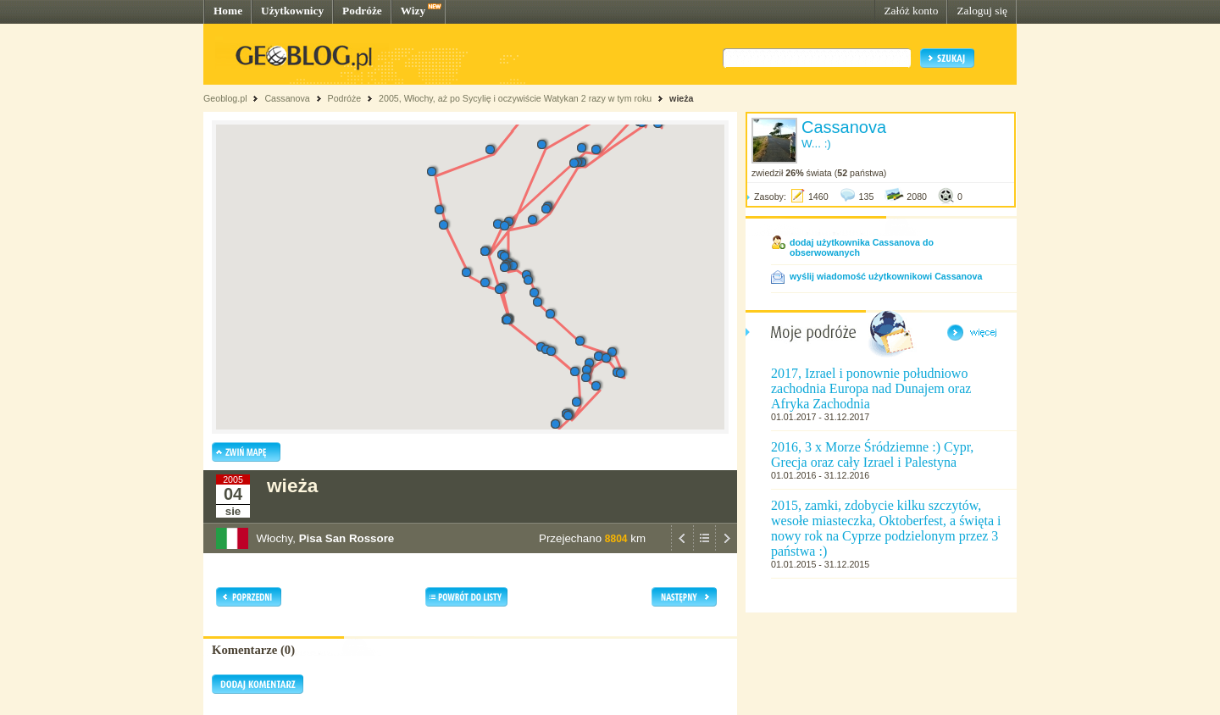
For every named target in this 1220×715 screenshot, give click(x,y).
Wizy (413, 10)
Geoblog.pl (225, 98)
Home (228, 10)
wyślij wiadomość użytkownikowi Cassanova (886, 276)
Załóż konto (911, 10)
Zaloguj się (982, 10)
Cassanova (286, 98)
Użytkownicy (292, 10)
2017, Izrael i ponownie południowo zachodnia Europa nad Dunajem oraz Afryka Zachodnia (871, 388)
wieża (681, 98)
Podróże (362, 10)
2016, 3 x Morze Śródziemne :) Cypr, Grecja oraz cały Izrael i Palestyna (872, 454)
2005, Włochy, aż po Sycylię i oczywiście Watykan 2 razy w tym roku (515, 98)
